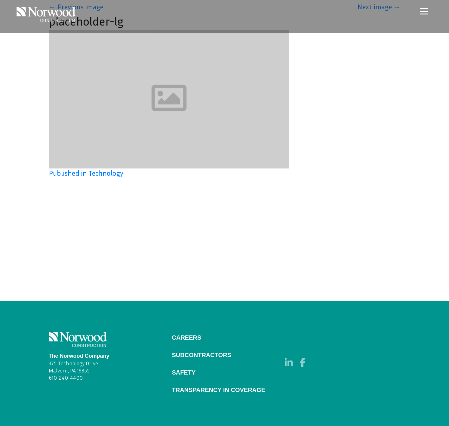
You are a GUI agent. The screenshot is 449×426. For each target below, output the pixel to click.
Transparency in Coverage (218, 390)
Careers (186, 337)
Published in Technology (86, 173)
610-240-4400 (66, 377)
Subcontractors (201, 355)
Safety (184, 372)
